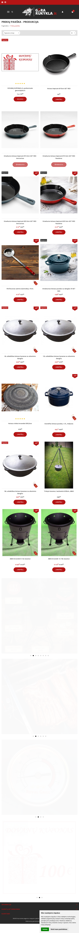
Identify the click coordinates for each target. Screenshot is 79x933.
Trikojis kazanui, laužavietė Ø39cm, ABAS (59, 491)
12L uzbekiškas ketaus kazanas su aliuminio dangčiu (59, 357)
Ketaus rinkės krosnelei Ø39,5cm (20, 423)
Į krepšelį (59, 99)
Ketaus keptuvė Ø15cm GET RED (58, 88)
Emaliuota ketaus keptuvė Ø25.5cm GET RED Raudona (59, 222)
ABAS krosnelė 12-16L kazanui (59, 559)
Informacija (6, 905)
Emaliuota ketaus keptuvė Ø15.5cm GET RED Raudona (59, 157)
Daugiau (20, 99)
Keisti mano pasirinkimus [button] (59, 929)
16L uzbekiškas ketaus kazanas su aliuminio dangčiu (20, 492)
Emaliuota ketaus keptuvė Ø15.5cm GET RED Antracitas (20, 157)
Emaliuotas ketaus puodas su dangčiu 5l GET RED (59, 290)
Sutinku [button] (45, 929)
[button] (31, 656)
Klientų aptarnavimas (11, 909)
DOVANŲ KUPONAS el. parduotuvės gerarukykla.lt (20, 89)
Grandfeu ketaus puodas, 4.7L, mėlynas (58, 424)
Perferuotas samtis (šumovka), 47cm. (20, 289)
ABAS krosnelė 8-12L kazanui (20, 559)
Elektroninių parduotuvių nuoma (35, 921)
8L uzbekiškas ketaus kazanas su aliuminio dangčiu (20, 357)
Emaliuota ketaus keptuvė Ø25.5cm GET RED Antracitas (20, 222)
